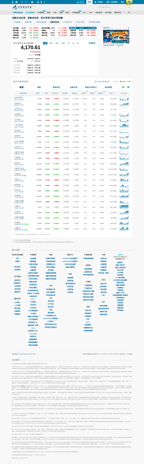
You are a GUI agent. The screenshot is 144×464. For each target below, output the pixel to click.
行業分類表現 (33, 279)
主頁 (17, 258)
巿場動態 (103, 270)
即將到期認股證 (88, 275)
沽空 (50, 298)
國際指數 (33, 261)
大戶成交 (51, 304)
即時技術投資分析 (51, 324)
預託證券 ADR (33, 331)
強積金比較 (103, 311)
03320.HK (17, 224)
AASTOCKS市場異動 (51, 318)
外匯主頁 (103, 258)
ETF (33, 299)
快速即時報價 (51, 258)
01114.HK (17, 192)
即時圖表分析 (50, 264)
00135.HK (17, 105)
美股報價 (88, 313)
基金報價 (103, 286)
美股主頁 (88, 310)
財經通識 (120, 300)
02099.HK (17, 202)
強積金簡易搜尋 (103, 308)
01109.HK (17, 186)
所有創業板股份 (33, 290)
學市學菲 (120, 275)
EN (26, 2)
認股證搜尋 (88, 269)
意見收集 (17, 289)
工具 (103, 295)
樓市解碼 (120, 310)
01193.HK (17, 197)
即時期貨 (33, 267)
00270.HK (17, 132)
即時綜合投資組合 (51, 327)
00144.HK (17, 110)
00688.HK (17, 154)
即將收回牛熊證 (88, 294)
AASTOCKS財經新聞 (70, 258)
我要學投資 (120, 298)
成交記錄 (51, 301)
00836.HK (17, 164)
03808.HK (17, 230)
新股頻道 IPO (32, 322)
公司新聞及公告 (51, 315)
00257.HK (17, 121)
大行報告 (33, 313)
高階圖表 (92, 43)
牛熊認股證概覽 (88, 258)
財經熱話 (120, 287)
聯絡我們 (17, 292)
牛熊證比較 (88, 288)
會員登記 (17, 280)
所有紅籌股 (33, 287)
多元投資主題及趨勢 (120, 280)
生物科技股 (33, 296)
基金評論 (70, 286)
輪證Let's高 (120, 293)
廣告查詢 (17, 308)
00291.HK (17, 137)
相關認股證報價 (51, 273)
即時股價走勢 (50, 295)
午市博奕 (120, 272)
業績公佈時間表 (33, 316)
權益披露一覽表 (33, 325)
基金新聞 (103, 289)
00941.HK (17, 175)
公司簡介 (17, 302)
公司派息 (33, 308)
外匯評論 (70, 289)
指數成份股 (33, 282)
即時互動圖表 (50, 267)
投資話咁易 (120, 282)
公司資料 (50, 321)
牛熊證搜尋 (88, 285)
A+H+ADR (33, 334)
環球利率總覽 (33, 345)
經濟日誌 (33, 336)
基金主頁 (103, 283)
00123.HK (17, 100)
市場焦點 (120, 290)
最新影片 (107, 28)
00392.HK (17, 148)
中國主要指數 (33, 264)
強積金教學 (103, 314)
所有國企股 (33, 284)
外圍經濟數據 (88, 330)
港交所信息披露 (70, 264)
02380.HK (17, 208)
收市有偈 (120, 270)
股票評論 (70, 280)
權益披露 (51, 312)
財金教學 (17, 270)
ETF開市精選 (120, 277)
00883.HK (17, 170)
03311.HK (17, 219)
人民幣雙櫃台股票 (33, 276)
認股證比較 (88, 272)
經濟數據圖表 (33, 342)
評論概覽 (70, 278)
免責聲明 (17, 311)
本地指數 (33, 258)
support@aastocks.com (27, 354)
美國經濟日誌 (88, 328)
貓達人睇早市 (120, 265)
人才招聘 (17, 305)
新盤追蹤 (120, 308)
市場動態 (88, 316)
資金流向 (51, 307)
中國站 (17, 261)
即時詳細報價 (50, 261)
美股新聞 (88, 325)
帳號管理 (17, 283)
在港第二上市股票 (33, 293)
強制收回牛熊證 (88, 300)
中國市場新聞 (70, 267)
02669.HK (17, 213)
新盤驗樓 (120, 305)
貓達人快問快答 (120, 267)
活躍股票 (33, 270)
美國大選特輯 (120, 285)
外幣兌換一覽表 (103, 273)
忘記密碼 (17, 286)
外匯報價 (103, 261)
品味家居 (120, 303)
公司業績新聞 (33, 310)
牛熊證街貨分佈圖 (88, 291)
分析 (88, 319)
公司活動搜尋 (33, 319)
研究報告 (70, 292)
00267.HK (17, 127)
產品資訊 (17, 267)
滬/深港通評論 (70, 283)
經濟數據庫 (33, 339)
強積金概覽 (103, 306)
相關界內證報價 (51, 279)
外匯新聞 (103, 264)
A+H (32, 328)
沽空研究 (33, 305)
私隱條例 (17, 314)
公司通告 (33, 302)
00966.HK (17, 181)
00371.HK (17, 143)
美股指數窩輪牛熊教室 (120, 295)
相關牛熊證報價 (51, 276)
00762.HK (17, 159)
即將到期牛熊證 (88, 297)
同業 (50, 310)
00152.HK (17, 116)
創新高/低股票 (33, 273)
